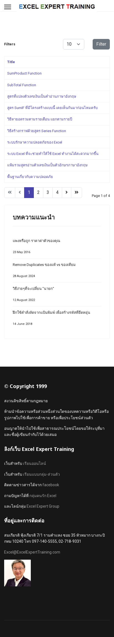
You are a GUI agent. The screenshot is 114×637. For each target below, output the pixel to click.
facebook (50, 485)
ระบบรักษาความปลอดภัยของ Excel (34, 142)
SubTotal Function (21, 85)
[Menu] (7, 7)
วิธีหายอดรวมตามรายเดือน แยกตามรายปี (39, 119)
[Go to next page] (66, 192)
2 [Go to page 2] (38, 192)
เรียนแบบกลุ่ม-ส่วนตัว (41, 474)
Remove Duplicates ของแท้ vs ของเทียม (57, 272)
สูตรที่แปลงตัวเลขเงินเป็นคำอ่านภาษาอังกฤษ (41, 96)
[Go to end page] (76, 192)
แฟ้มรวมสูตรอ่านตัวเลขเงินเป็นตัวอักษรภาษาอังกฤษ (47, 165)
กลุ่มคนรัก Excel (42, 495)
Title (11, 62)
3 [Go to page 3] (48, 192)
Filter (101, 44)
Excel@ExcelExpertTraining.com (32, 552)
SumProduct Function (24, 73)
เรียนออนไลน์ (34, 463)
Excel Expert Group (43, 506)
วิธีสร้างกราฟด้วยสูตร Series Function (36, 131)
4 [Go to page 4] (57, 192)
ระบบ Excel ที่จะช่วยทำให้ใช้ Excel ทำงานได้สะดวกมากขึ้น (52, 154)
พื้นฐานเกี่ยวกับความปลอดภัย (30, 177)
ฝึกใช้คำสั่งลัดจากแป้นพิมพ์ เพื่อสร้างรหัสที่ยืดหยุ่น (57, 319)
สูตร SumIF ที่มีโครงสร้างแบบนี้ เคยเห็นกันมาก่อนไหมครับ (52, 108)
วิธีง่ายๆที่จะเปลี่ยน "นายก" (57, 296)
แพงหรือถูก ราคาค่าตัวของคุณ (57, 248)
